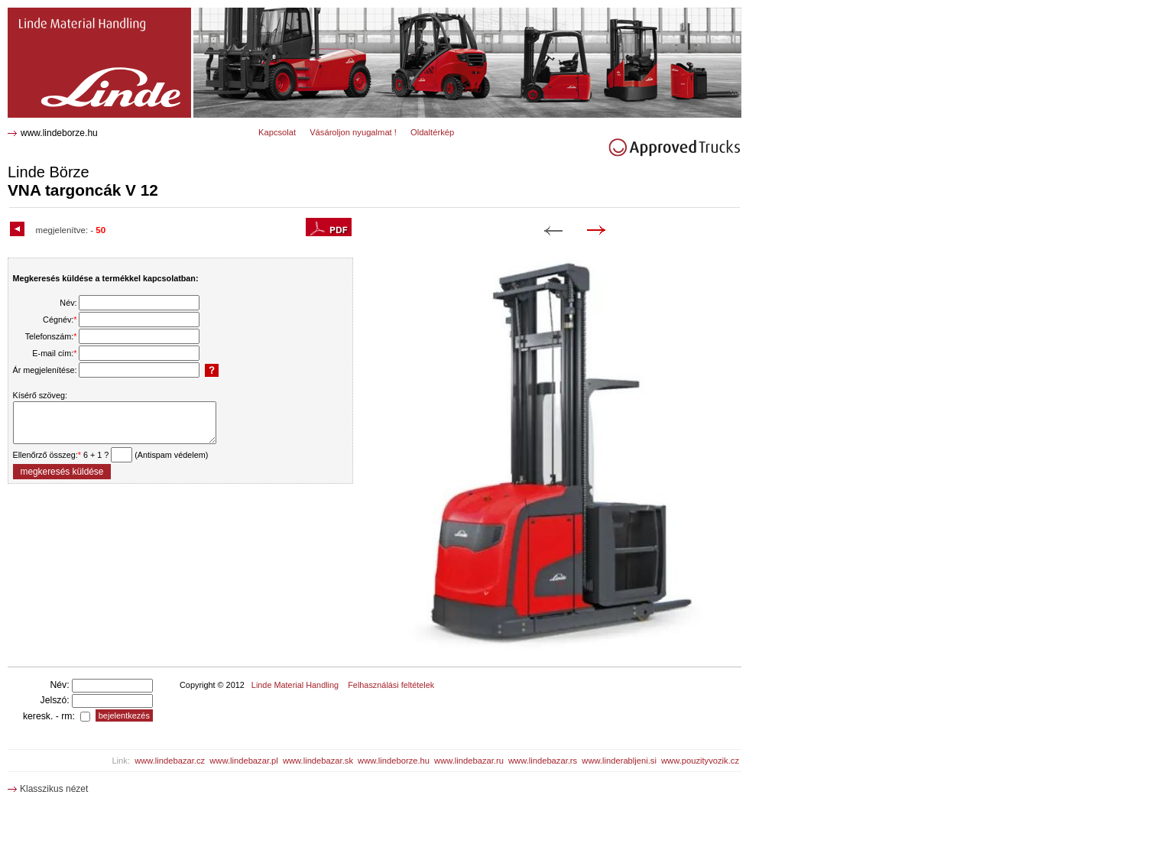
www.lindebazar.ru (469, 760)
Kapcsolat (277, 132)
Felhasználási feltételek (391, 684)
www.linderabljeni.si (619, 760)
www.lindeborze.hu (59, 133)
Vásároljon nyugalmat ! (353, 132)
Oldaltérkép (432, 132)
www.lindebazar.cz (170, 760)
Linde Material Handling (295, 684)
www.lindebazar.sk (318, 760)
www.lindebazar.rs (542, 760)
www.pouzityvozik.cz (700, 760)
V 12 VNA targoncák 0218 (66, 13)
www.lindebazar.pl (243, 760)
